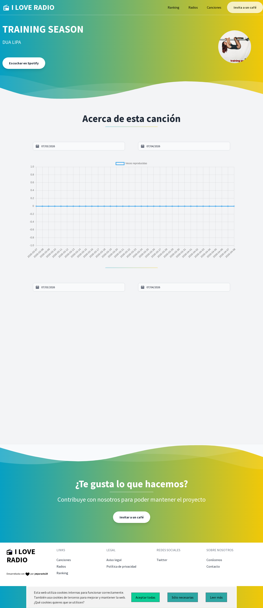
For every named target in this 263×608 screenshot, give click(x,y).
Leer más (216, 597)
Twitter (162, 560)
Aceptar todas (145, 597)
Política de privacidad (121, 566)
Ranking (173, 7)
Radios (193, 7)
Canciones (214, 7)
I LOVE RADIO (28, 7)
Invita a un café (245, 7)
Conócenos (214, 560)
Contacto (213, 566)
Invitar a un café (132, 517)
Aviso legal (114, 560)
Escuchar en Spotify (24, 63)
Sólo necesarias (183, 597)
